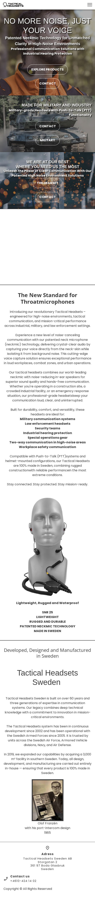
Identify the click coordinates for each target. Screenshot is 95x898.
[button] (89, 4)
